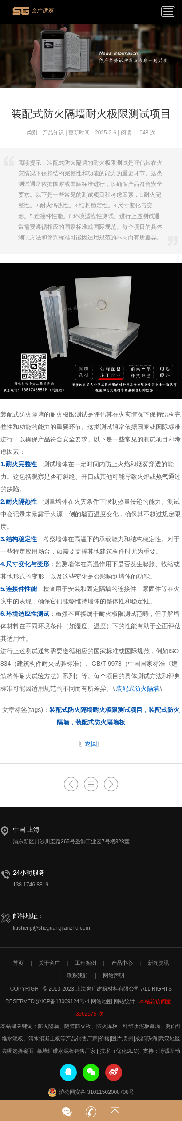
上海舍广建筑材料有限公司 (33, 14)
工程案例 (85, 963)
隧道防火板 (77, 1026)
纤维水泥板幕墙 (141, 1026)
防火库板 (107, 1026)
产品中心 (122, 963)
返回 (91, 743)
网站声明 (113, 975)
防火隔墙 (48, 1026)
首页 (18, 963)
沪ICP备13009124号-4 (62, 1001)
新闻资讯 (158, 963)
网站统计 (124, 1001)
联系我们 (77, 975)
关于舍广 (49, 963)
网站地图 (101, 1001)
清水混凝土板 (44, 1039)
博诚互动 (169, 1051)
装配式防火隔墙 (137, 688)
